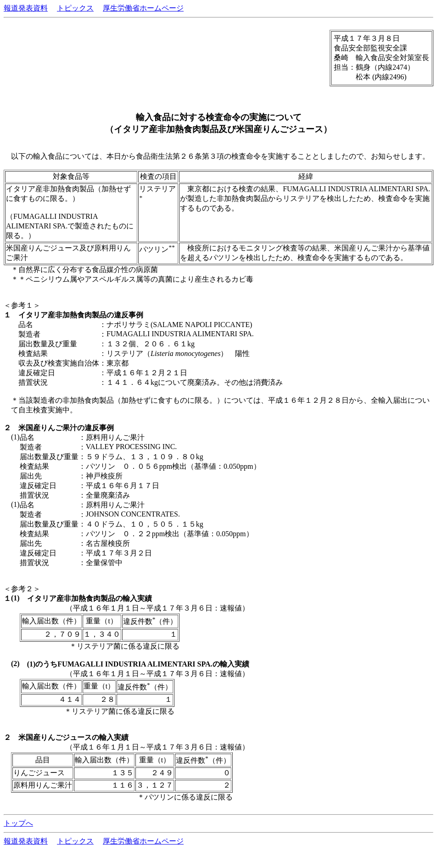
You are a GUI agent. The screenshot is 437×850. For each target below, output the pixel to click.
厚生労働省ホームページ (143, 8)
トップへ (18, 823)
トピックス (75, 8)
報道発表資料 (26, 8)
